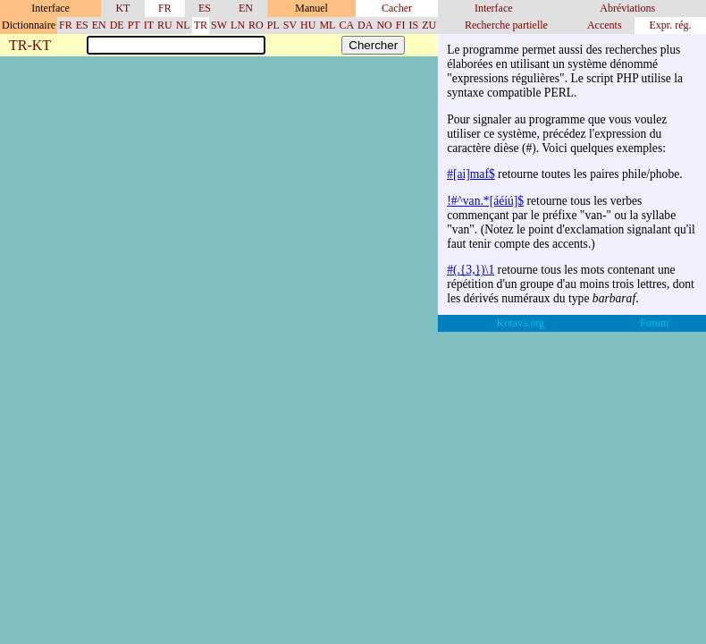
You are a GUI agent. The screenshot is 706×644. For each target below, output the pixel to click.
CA (346, 25)
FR (165, 8)
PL (273, 25)
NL (183, 25)
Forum (654, 323)
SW (219, 25)
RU (164, 25)
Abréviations (627, 8)
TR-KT (30, 46)
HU (307, 25)
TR (200, 25)
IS (413, 25)
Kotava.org (520, 323)
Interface (494, 8)
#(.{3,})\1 (470, 269)
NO (383, 25)
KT (122, 8)
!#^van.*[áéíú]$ (485, 201)
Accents (604, 25)
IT (149, 25)
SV (290, 25)
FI (401, 25)
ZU (429, 25)
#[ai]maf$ (471, 174)
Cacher (397, 8)
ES (204, 8)
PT (134, 25)
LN (238, 25)
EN (246, 8)
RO (256, 25)
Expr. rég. (670, 25)
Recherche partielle (506, 25)
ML (327, 25)
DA (365, 25)
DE (117, 25)
